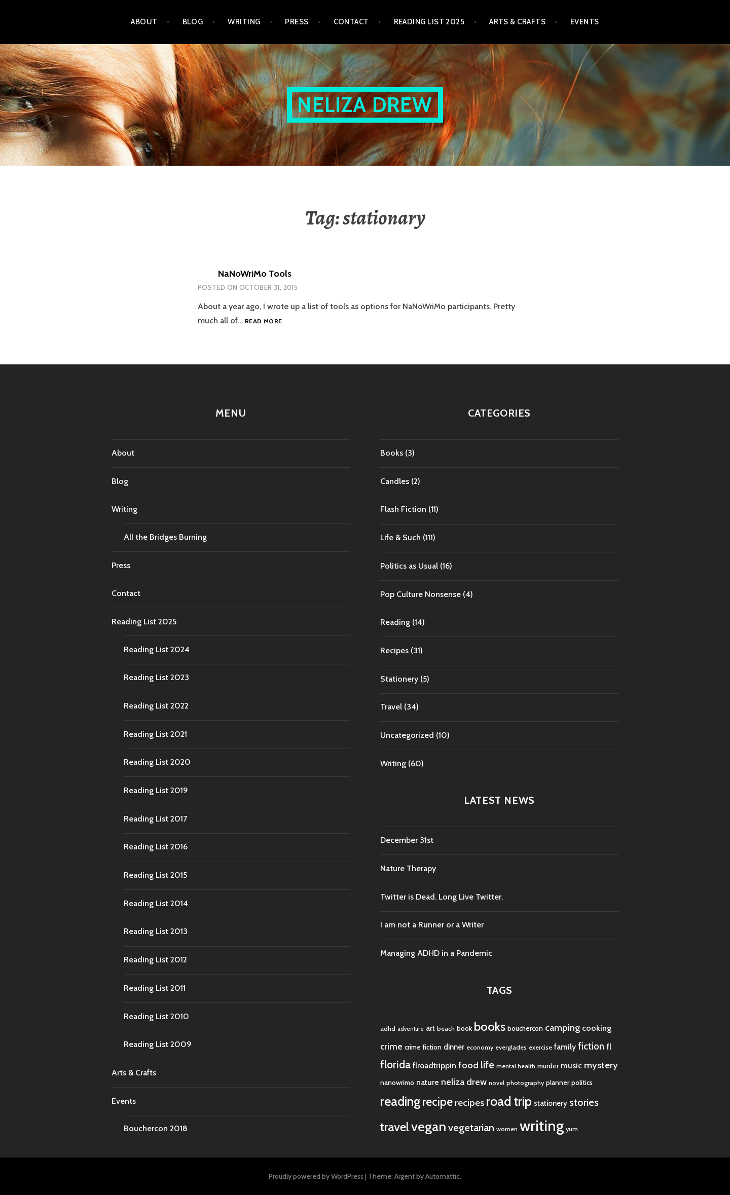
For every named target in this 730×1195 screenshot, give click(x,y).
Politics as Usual (409, 566)
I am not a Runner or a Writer (432, 924)
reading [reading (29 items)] (400, 1101)
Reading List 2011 (155, 988)
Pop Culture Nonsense (420, 594)
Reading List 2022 (156, 706)
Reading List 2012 (155, 959)
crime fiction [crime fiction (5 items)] (423, 1047)
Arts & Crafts (517, 21)
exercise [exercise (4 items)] (540, 1047)
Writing (244, 21)
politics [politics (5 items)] (582, 1082)
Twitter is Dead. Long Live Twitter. (441, 897)
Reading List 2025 (429, 21)
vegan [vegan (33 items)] (428, 1126)
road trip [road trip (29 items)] (509, 1101)
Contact (351, 21)
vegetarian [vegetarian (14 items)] (471, 1127)
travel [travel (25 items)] (394, 1126)
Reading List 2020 (157, 762)
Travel (391, 707)
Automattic (442, 1176)
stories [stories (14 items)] (584, 1102)
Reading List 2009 (158, 1044)
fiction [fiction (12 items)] (591, 1046)
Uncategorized (407, 735)
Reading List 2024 (157, 649)
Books (391, 453)
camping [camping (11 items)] (562, 1027)
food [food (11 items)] (468, 1065)
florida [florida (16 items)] (395, 1064)
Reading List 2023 (156, 677)
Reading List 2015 (155, 875)
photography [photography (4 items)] (525, 1083)
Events (584, 21)
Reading (395, 622)
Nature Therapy (408, 868)
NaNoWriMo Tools (254, 273)
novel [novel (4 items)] (496, 1083)
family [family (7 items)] (565, 1047)
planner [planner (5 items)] (557, 1082)
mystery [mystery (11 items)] (601, 1065)
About (144, 21)
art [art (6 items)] (430, 1028)
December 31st (406, 840)
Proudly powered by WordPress (316, 1176)
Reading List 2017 (155, 819)
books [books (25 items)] (489, 1026)
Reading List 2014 (156, 903)
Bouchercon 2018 (156, 1128)
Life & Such (400, 537)
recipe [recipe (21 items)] (437, 1102)
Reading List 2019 (156, 790)
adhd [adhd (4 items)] (387, 1028)
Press (296, 21)
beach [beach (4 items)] (446, 1028)
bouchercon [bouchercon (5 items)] (525, 1028)
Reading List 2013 (156, 931)
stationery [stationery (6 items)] (550, 1103)
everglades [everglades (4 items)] (511, 1047)
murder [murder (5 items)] (548, 1066)
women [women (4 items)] (507, 1129)
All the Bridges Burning (165, 537)
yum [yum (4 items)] (572, 1129)
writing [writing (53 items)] (542, 1126)
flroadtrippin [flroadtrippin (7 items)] (434, 1065)
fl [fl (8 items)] (608, 1046)
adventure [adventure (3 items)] (410, 1029)
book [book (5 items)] (464, 1028)
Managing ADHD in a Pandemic (436, 953)
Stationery (399, 679)
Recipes (394, 650)
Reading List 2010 (156, 1016)
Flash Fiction (403, 509)
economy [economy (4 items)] (479, 1047)
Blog (192, 21)
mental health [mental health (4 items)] (515, 1066)
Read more (263, 321)
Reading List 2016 (156, 846)
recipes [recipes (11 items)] (469, 1102)
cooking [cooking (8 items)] (596, 1028)
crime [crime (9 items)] (391, 1046)
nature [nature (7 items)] (427, 1082)
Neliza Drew (364, 104)
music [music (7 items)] (571, 1065)
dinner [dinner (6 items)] (454, 1047)
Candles (394, 481)
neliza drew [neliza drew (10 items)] (464, 1081)
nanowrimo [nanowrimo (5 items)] (397, 1082)
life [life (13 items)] (487, 1065)
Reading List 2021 (155, 734)
